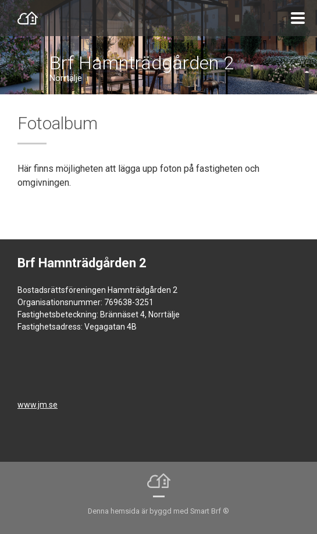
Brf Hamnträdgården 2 (141, 63)
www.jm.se (37, 404)
